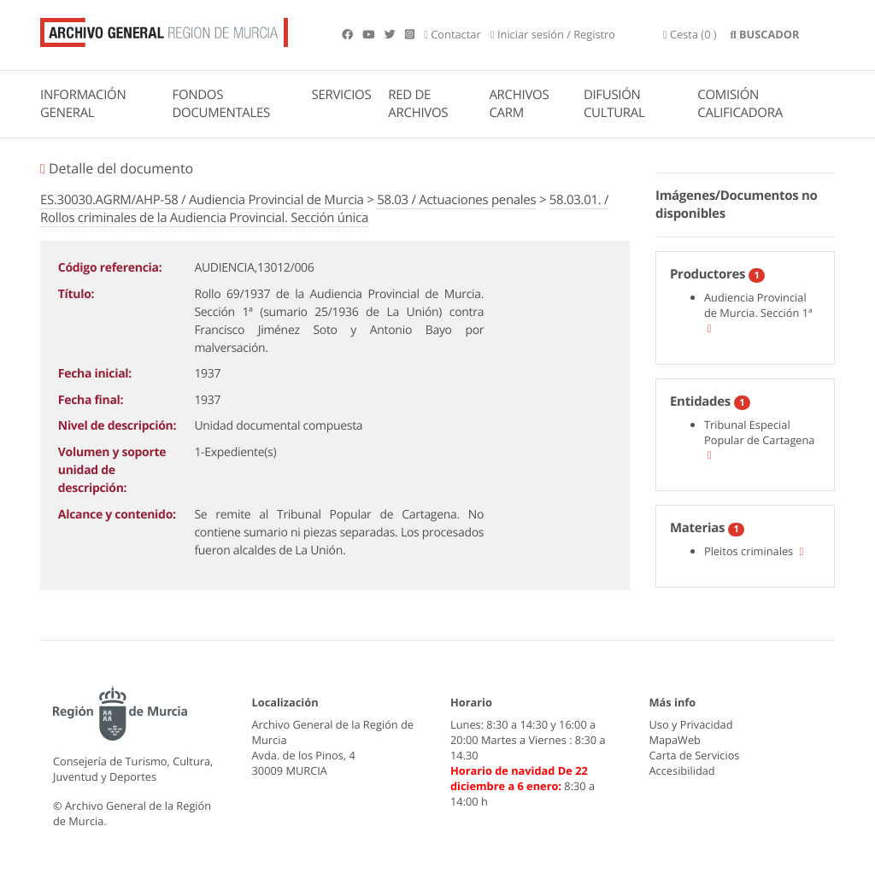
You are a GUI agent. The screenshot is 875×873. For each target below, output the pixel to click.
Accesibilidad (682, 770)
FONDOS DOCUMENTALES (221, 103)
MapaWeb (675, 739)
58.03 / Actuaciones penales (456, 199)
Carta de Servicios (694, 755)
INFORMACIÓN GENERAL (83, 103)
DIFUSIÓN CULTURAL (614, 103)
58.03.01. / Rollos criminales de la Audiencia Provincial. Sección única (324, 208)
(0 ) (690, 34)
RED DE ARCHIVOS (418, 103)
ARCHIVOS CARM (519, 103)
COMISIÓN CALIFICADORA (740, 103)
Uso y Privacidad (691, 724)
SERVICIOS (342, 94)
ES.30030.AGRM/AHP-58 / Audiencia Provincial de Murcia (202, 199)
